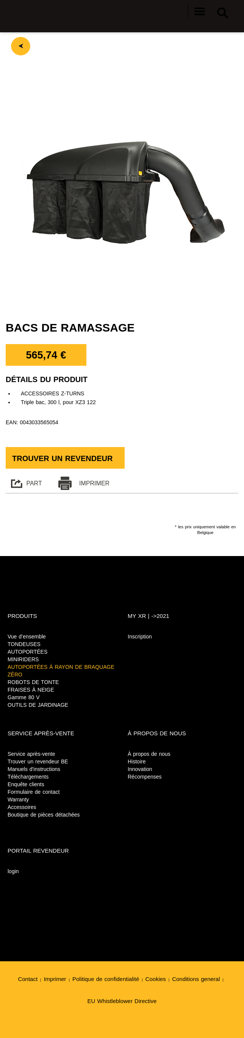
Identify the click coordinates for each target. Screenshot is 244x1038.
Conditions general (196, 979)
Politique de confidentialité (105, 979)
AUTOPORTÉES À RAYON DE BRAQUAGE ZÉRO (61, 671)
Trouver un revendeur (62, 458)
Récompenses (145, 777)
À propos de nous (149, 754)
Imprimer (55, 979)
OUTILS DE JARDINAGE (38, 705)
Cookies (155, 979)
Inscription (140, 637)
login (13, 871)
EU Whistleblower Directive (122, 1001)
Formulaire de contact (33, 792)
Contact (28, 979)
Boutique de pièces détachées (44, 815)
